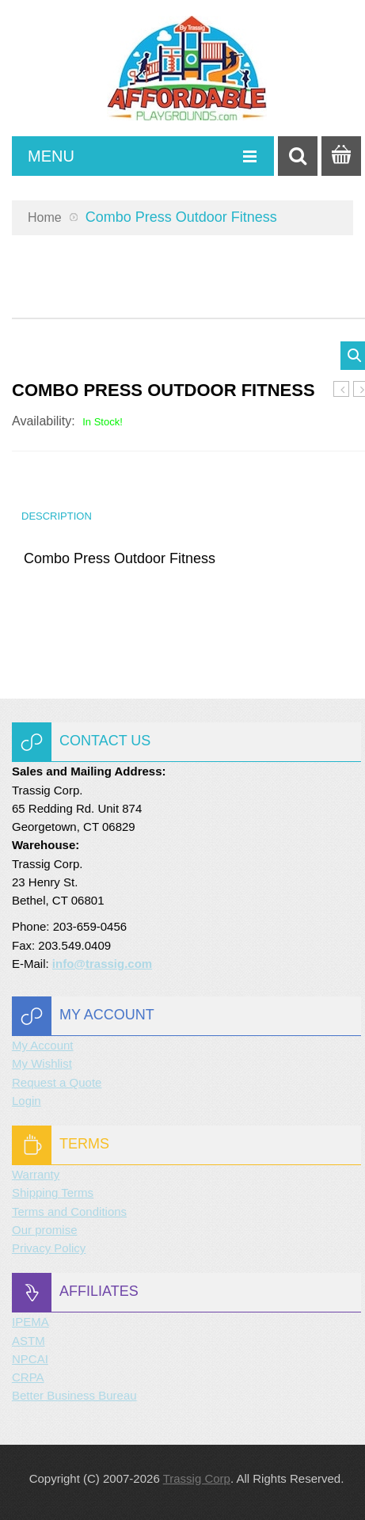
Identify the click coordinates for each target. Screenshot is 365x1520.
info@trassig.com (102, 963)
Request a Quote (56, 1082)
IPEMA (30, 1321)
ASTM (28, 1340)
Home (45, 217)
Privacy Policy (49, 1248)
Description (56, 516)
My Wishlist (42, 1063)
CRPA (28, 1377)
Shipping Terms (52, 1192)
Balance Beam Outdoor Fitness (341, 390)
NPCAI (30, 1359)
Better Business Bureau (74, 1395)
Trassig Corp (196, 1478)
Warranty (35, 1174)
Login (26, 1100)
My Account (43, 1045)
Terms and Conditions (69, 1211)
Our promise (45, 1229)
